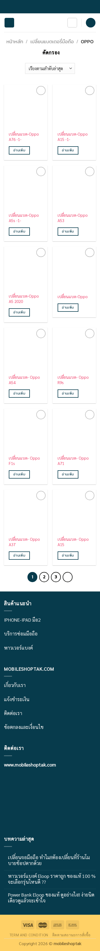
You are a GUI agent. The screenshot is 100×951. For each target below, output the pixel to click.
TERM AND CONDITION (29, 934)
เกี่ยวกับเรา (15, 685)
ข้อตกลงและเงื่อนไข (23, 727)
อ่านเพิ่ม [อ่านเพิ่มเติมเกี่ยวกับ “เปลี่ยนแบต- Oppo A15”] (68, 555)
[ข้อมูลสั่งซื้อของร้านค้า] (50, 68)
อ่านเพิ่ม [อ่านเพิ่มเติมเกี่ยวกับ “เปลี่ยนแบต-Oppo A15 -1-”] (68, 150)
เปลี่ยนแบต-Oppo (73, 296)
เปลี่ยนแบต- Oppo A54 (24, 380)
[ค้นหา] (72, 22)
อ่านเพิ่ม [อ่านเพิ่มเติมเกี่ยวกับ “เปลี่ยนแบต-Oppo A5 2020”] (19, 312)
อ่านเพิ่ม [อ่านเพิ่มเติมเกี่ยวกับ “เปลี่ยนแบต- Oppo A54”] (19, 393)
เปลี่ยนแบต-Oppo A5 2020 (24, 299)
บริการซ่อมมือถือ (21, 633)
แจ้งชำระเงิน (16, 699)
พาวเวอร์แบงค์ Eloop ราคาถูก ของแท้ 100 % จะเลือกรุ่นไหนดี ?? (51, 879)
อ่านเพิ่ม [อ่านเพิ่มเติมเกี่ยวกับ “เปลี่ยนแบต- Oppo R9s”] (68, 393)
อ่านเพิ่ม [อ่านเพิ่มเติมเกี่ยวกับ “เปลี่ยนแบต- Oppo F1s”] (19, 474)
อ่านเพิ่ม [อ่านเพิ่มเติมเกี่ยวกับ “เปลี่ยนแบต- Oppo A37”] (19, 555)
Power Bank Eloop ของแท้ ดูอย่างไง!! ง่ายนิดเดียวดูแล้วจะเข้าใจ (51, 897)
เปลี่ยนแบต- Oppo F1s (24, 461)
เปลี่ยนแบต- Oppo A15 (73, 542)
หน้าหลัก (14, 41)
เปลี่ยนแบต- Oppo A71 (73, 461)
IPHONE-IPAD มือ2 (22, 620)
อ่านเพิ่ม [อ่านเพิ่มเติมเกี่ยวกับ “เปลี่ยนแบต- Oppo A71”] (68, 474)
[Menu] (9, 23)
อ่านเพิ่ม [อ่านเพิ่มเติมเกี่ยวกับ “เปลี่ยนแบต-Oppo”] (68, 307)
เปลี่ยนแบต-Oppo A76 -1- (24, 137)
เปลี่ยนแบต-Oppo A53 (73, 218)
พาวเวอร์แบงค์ (18, 648)
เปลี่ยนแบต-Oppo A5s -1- (24, 218)
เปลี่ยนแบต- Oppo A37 (24, 542)
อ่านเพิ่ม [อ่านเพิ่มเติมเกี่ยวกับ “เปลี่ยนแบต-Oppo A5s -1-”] (19, 231)
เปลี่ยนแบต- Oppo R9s (73, 380)
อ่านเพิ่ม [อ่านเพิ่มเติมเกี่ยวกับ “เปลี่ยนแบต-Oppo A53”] (68, 231)
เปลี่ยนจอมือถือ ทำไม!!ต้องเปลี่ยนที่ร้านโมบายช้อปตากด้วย (49, 860)
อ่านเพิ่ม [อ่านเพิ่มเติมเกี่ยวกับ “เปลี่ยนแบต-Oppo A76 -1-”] (19, 150)
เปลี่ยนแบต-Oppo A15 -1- (73, 137)
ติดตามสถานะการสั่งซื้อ (71, 934)
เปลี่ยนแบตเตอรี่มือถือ (52, 41)
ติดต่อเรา (13, 713)
